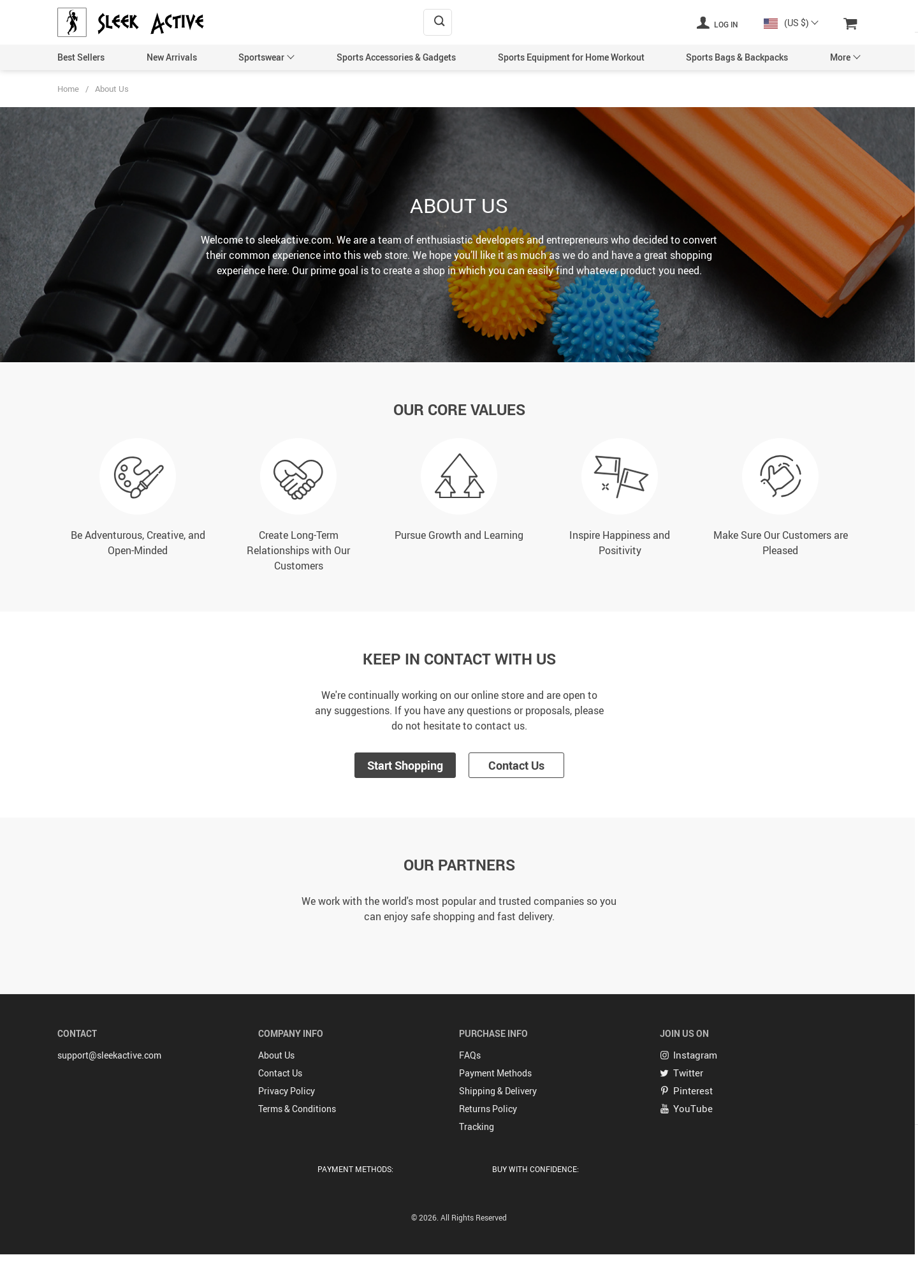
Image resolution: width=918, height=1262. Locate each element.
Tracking (476, 1125)
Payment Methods (495, 1071)
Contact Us (516, 765)
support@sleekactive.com (109, 1053)
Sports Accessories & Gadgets (396, 57)
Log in (717, 22)
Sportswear (261, 57)
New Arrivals (172, 57)
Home (68, 88)
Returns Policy (488, 1107)
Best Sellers (81, 57)
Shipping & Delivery (498, 1089)
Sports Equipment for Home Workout (571, 57)
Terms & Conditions (297, 1107)
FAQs (470, 1053)
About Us (276, 1053)
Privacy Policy (286, 1089)
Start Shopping (405, 765)
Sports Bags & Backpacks (737, 57)
